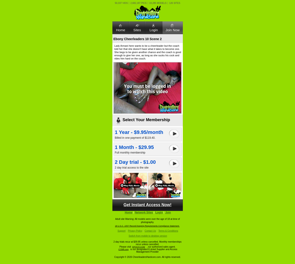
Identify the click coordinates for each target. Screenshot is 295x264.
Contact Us (150, 231)
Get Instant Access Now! (147, 204)
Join (168, 212)
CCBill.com (124, 249)
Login (154, 30)
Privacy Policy (135, 231)
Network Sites (144, 212)
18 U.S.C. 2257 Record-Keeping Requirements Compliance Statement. (147, 226)
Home (120, 30)
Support (122, 231)
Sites (137, 30)
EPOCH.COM (138, 247)
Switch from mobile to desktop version (148, 236)
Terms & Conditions (168, 231)
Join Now (173, 30)
